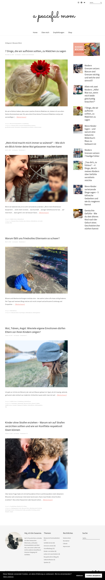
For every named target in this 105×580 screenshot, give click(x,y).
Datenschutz (67, 538)
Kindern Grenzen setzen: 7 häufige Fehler (92, 153)
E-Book (65, 543)
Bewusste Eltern (15, 125)
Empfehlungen (58, 32)
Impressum (66, 546)
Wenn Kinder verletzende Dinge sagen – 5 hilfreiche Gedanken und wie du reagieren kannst (92, 195)
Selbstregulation (36, 312)
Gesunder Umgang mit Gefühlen (19, 405)
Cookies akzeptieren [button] (93, 575)
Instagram (78, 2)
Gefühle (38, 403)
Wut (11, 222)
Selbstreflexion (20, 219)
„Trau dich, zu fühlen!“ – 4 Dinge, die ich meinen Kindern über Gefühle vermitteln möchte (92, 171)
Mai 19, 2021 (8, 241)
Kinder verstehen (49, 551)
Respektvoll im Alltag (22, 506)
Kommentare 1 (22, 241)
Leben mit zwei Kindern (51, 554)
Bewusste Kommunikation (16, 123)
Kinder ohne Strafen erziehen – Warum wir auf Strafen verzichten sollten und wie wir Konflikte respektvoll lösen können (35, 426)
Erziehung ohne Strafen (20, 510)
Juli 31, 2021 (8, 150)
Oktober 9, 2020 (9, 433)
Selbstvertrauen (37, 127)
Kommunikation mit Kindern (27, 127)
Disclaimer (66, 541)
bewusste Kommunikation (25, 125)
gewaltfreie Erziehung (31, 510)
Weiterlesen (21, 117)
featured (33, 125)
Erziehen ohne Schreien (24, 221)
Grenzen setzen (49, 546)
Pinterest (81, 2)
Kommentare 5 (23, 335)
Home (35, 32)
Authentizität (20, 403)
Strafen (11, 511)
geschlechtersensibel (9, 127)
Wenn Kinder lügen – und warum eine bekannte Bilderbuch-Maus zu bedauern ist (90, 135)
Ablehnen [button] (79, 575)
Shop (70, 32)
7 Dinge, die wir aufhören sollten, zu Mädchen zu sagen (35, 51)
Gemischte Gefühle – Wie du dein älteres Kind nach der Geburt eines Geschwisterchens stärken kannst (93, 219)
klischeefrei (17, 127)
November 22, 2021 (9, 54)
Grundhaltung (25, 123)
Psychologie (22, 312)
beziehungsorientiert (9, 510)
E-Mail (84, 2)
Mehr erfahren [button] (8, 577)
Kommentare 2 (22, 150)
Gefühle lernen (13, 219)
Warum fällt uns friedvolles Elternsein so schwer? (32, 238)
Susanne (19, 54)
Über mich (45, 32)
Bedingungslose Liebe (16, 508)
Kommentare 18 (23, 433)
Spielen (46, 562)
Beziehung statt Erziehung (36, 508)
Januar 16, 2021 (9, 335)
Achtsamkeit (14, 403)
